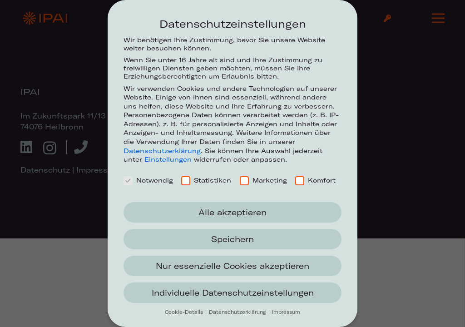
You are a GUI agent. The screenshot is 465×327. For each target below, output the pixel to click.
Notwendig (148, 180)
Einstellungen (168, 159)
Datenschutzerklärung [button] (238, 312)
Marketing (263, 180)
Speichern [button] (232, 239)
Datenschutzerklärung (162, 151)
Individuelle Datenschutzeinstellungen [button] (233, 292)
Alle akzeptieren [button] (232, 212)
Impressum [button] (286, 312)
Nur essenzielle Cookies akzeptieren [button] (232, 266)
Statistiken (206, 180)
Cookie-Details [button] (184, 312)
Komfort (315, 180)
